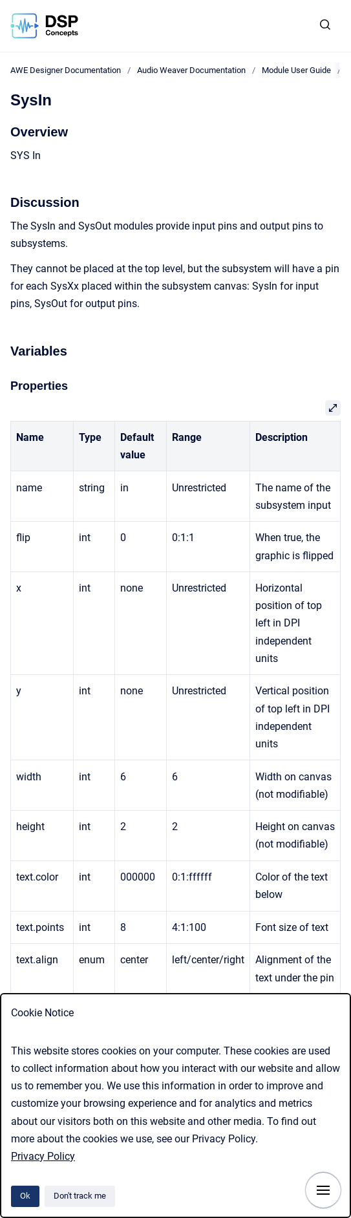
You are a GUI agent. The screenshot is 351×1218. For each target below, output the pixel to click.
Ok (25, 1196)
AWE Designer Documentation (65, 70)
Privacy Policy (43, 1156)
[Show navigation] (323, 1190)
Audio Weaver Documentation (191, 70)
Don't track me (80, 1196)
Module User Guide (296, 70)
